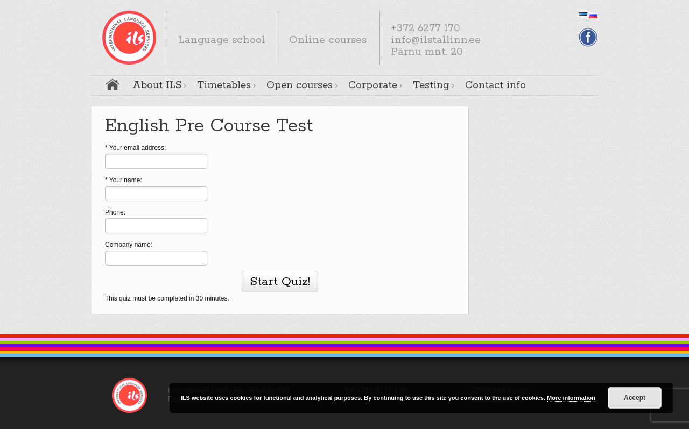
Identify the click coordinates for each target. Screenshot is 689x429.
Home (112, 84)
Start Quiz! (280, 281)
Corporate (372, 85)
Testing (431, 85)
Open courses (299, 85)
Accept (634, 398)
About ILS (156, 85)
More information (571, 398)
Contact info (495, 85)
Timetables (224, 85)
